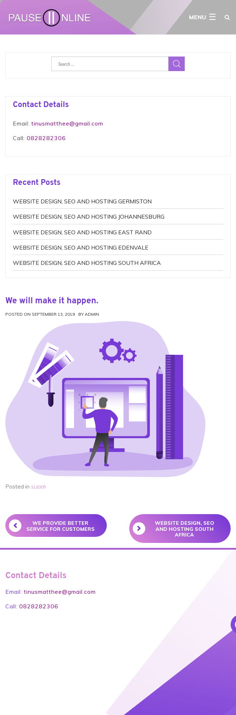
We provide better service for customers (52, 525)
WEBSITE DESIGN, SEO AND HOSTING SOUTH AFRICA (87, 262)
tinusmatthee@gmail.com (67, 123)
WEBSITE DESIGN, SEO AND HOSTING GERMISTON (82, 201)
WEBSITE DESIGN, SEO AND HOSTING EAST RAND (82, 232)
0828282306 (46, 138)
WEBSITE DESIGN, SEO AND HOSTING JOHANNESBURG (88, 216)
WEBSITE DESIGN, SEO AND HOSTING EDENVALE (80, 247)
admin (92, 314)
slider (38, 487)
